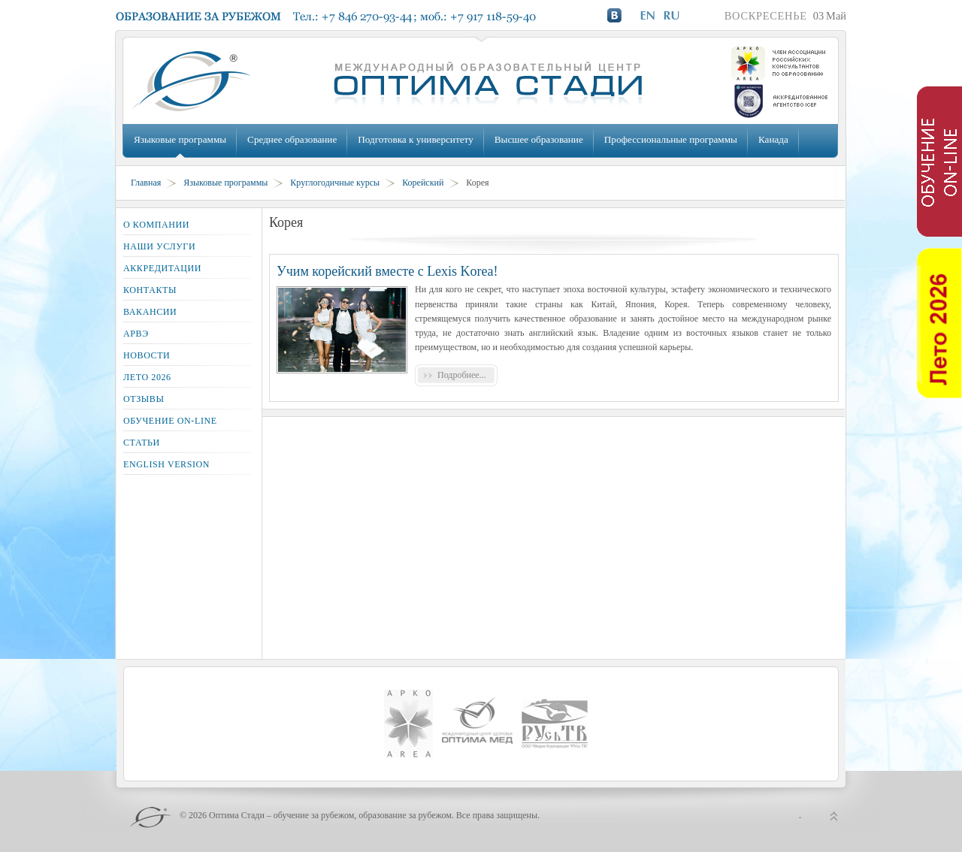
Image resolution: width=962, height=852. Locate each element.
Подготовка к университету (415, 139)
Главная (146, 182)
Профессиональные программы (670, 139)
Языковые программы (180, 139)
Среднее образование (292, 139)
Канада (773, 139)
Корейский (422, 182)
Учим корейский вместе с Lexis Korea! (387, 271)
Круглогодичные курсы (335, 182)
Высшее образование (539, 139)
